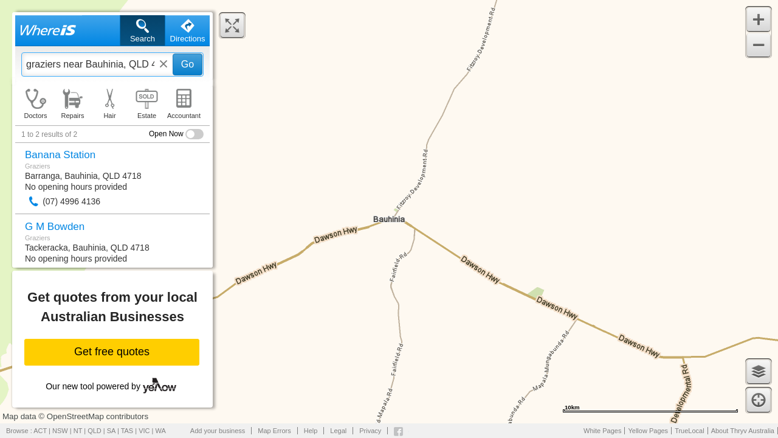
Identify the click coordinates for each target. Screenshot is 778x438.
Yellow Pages (648, 430)
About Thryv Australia (742, 430)
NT (78, 430)
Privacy (370, 430)
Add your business (218, 430)
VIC (144, 430)
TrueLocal (689, 430)
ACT (40, 430)
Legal (338, 430)
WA (161, 430)
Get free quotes (112, 352)
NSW (60, 430)
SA (111, 430)
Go (187, 64)
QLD (95, 430)
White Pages (602, 430)
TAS (127, 430)
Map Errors (274, 430)
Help (311, 430)
